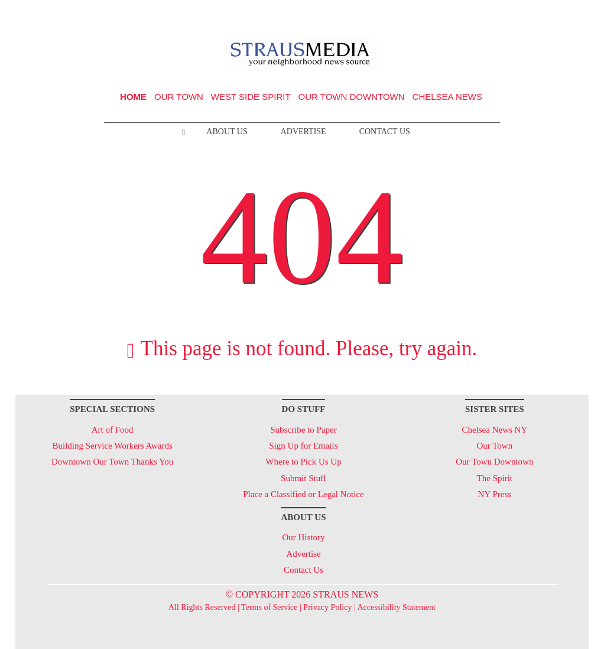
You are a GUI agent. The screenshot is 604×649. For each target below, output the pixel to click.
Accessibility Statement (396, 607)
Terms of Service (269, 607)
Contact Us (384, 131)
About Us (226, 131)
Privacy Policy (327, 607)
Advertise (303, 131)
